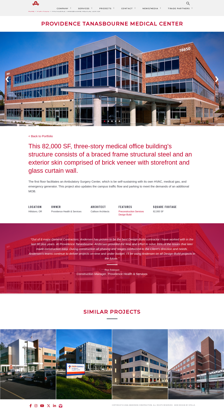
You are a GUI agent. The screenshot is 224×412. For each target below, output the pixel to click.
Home (31, 11)
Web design (179, 405)
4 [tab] (115, 121)
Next (216, 79)
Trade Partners (179, 8)
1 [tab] (104, 121)
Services (84, 8)
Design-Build (125, 214)
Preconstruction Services (131, 211)
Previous (7, 79)
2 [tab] (108, 121)
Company (62, 8)
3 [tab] (112, 121)
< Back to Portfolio (40, 136)
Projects (105, 8)
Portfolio (43, 11)
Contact (127, 8)
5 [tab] (119, 121)
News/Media (150, 8)
